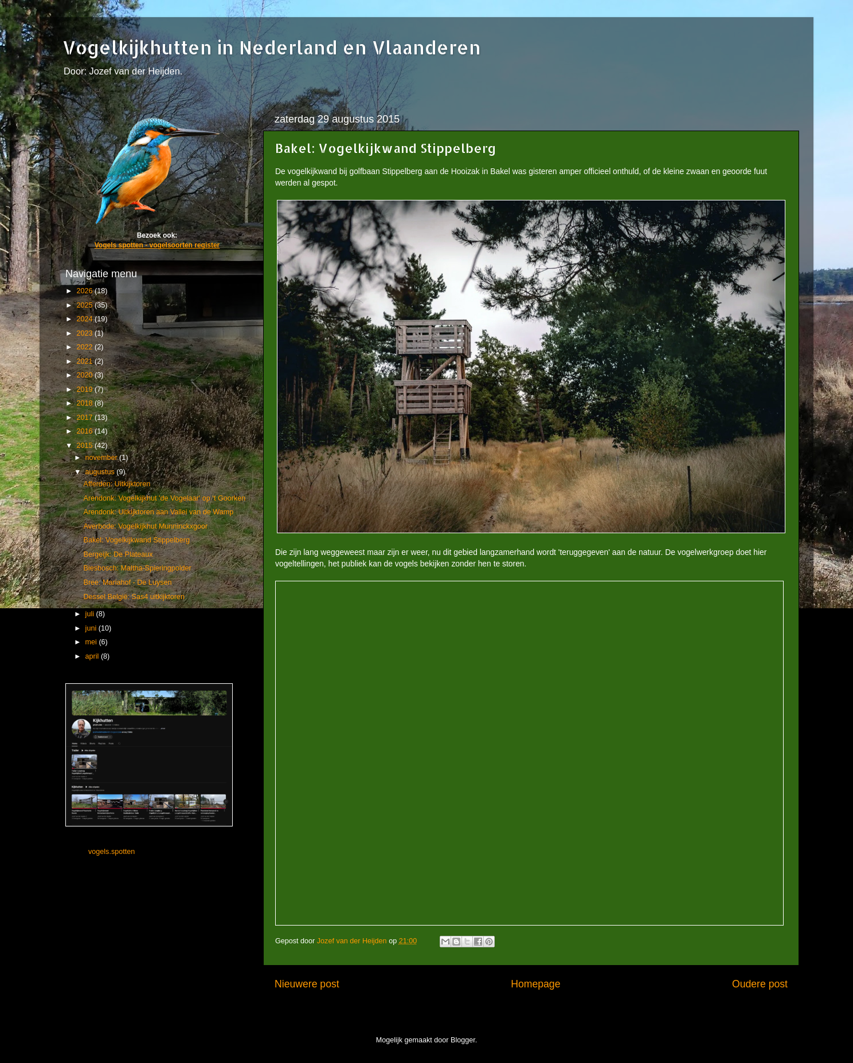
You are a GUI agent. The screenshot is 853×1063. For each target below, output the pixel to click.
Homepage (535, 984)
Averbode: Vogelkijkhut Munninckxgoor (145, 526)
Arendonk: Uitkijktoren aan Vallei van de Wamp (158, 512)
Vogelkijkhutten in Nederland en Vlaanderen (271, 47)
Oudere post (760, 984)
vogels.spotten (111, 852)
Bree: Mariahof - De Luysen (127, 582)
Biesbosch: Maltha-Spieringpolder (137, 568)
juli (90, 614)
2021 (85, 361)
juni (92, 628)
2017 (85, 418)
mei (92, 642)
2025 (85, 305)
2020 (85, 375)
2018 (85, 403)
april (93, 656)
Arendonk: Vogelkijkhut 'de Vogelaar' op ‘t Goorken (164, 498)
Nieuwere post (307, 984)
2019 (85, 389)
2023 (85, 333)
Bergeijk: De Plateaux (117, 554)
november (102, 458)
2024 (85, 319)
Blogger (463, 1040)
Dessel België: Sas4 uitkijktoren (133, 597)
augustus (101, 472)
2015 (85, 446)
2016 (85, 431)
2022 (85, 347)
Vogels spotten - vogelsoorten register (157, 245)
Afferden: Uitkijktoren (116, 484)
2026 (85, 291)
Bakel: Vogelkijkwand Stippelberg (136, 540)
